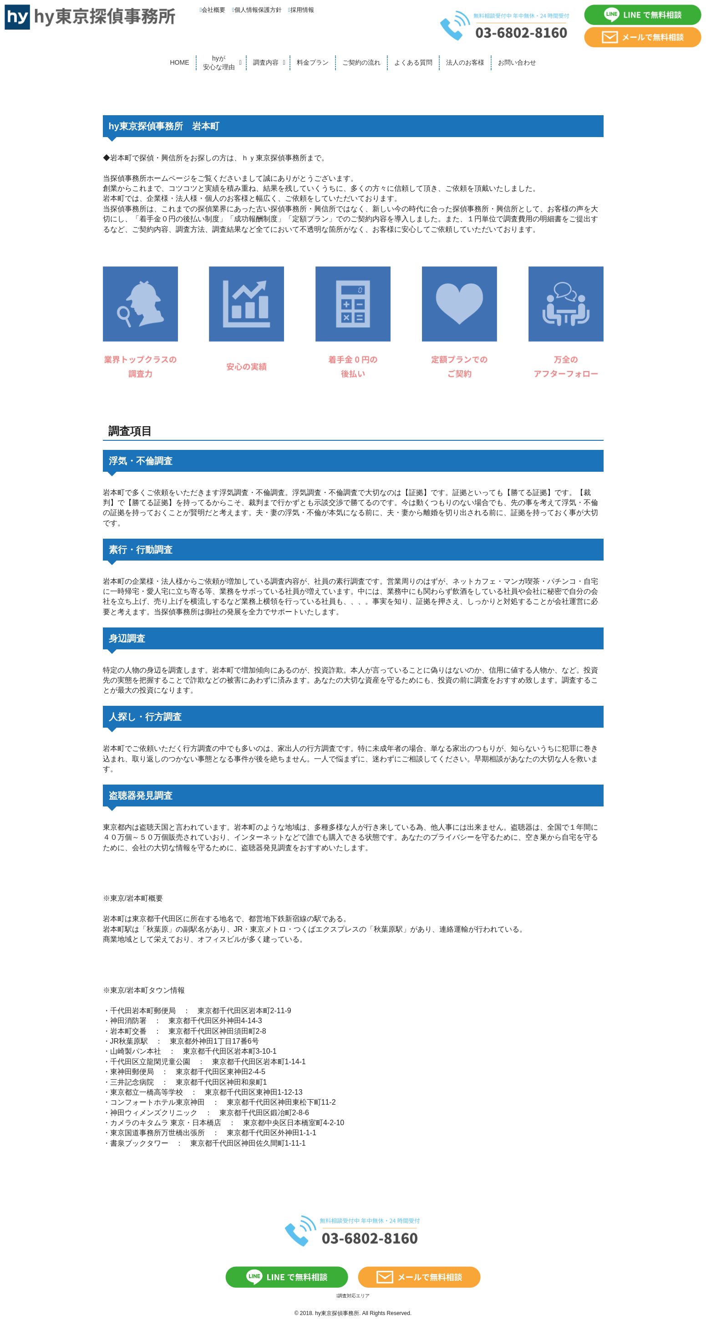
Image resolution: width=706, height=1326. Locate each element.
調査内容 (266, 62)
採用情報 (301, 9)
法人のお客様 (465, 62)
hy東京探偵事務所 (337, 1313)
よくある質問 (413, 62)
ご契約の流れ (361, 62)
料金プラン (313, 62)
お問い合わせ (517, 62)
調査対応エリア (353, 1295)
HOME (179, 62)
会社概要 (213, 9)
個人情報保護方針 (257, 9)
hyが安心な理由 (219, 63)
